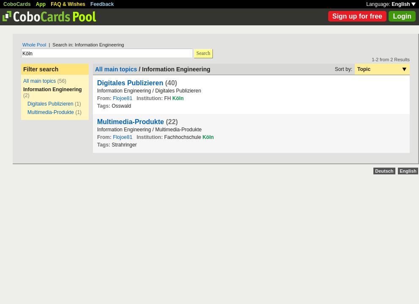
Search (203, 53)
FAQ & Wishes (68, 4)
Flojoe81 (122, 98)
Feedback (102, 4)
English (404, 4)
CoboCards (17, 4)
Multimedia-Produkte (50, 112)
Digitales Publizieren (50, 104)
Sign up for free (357, 16)
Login (402, 16)
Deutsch (384, 171)
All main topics (39, 81)
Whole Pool (34, 44)
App (41, 4)
